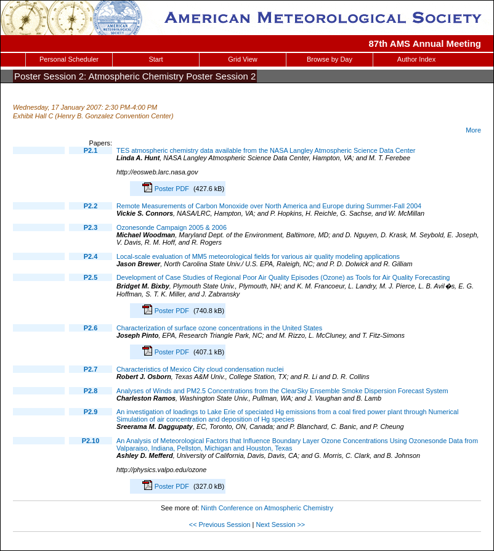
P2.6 (90, 328)
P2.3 (90, 227)
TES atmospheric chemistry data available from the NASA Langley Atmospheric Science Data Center (265, 150)
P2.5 (90, 277)
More (473, 130)
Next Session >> (280, 524)
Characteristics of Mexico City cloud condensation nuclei (199, 369)
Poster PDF (173, 188)
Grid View (242, 59)
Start (155, 59)
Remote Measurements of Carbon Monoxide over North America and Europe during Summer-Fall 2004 (268, 206)
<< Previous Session (220, 524)
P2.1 (90, 150)
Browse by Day (329, 59)
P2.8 (90, 390)
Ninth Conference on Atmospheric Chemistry (267, 508)
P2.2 (90, 206)
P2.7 (90, 369)
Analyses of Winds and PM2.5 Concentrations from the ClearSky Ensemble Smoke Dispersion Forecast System (282, 390)
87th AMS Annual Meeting (425, 43)
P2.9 (90, 411)
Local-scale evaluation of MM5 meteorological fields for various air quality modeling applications (258, 256)
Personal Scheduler (69, 59)
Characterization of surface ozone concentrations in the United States (219, 328)
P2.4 (90, 256)
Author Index (416, 59)
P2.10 (90, 440)
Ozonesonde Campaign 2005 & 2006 (171, 227)
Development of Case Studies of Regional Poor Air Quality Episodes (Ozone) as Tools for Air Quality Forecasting (283, 277)
